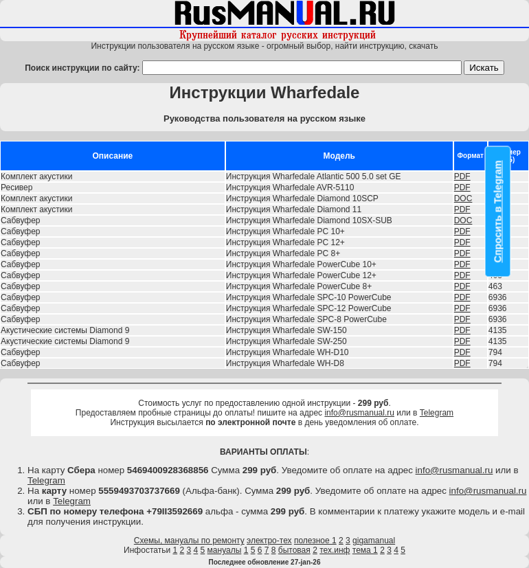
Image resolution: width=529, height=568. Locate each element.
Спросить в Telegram (498, 212)
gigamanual (373, 540)
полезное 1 (315, 540)
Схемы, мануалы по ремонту (189, 540)
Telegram (436, 413)
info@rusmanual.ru (359, 413)
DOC (463, 198)
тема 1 (365, 550)
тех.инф (334, 550)
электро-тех (269, 540)
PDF (462, 176)
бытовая (294, 550)
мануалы (224, 550)
